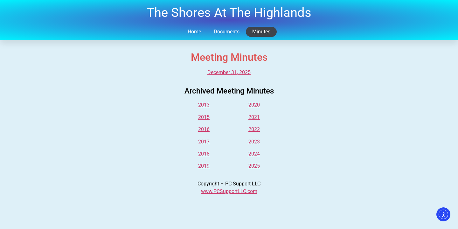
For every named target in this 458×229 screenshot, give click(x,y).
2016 (204, 129)
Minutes (261, 32)
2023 (254, 142)
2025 (254, 166)
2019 (204, 166)
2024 (254, 154)
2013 (204, 105)
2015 (204, 117)
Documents (226, 32)
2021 (254, 117)
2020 (254, 105)
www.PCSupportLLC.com (229, 191)
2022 (254, 129)
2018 (204, 154)
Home (194, 32)
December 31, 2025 (229, 72)
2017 (204, 142)
